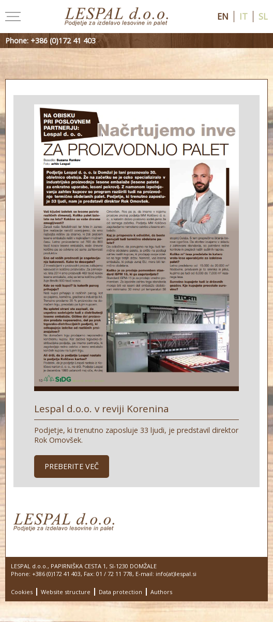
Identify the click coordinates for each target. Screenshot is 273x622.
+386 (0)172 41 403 (56, 574)
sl (263, 16)
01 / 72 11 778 (114, 574)
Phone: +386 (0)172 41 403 (50, 40)
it (243, 16)
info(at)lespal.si (176, 574)
